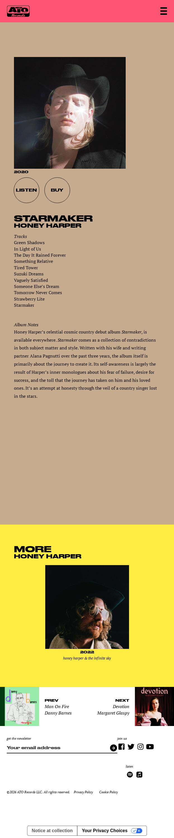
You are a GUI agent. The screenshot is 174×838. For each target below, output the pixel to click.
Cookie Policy (108, 792)
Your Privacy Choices (104, 830)
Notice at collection (52, 830)
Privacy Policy (83, 792)
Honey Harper (47, 225)
